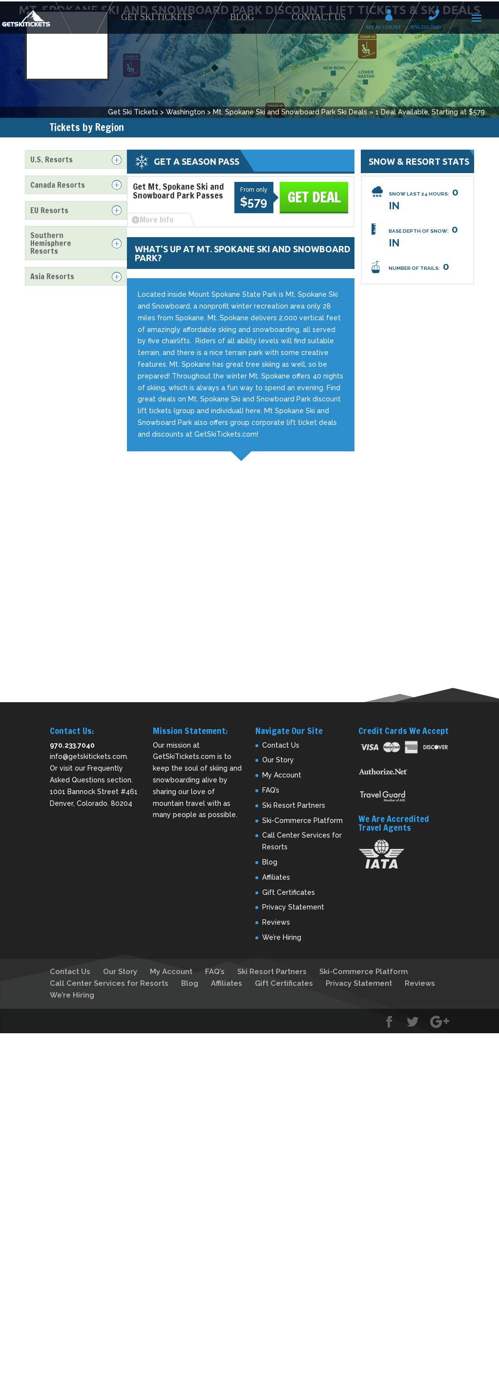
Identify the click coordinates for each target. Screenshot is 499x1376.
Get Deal (314, 197)
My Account (392, 16)
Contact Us (318, 17)
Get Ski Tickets (156, 17)
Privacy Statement (293, 907)
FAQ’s (270, 790)
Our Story (278, 760)
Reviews (276, 922)
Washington (185, 112)
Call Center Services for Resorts (109, 983)
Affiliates (276, 877)
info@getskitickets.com (88, 756)
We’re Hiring (281, 937)
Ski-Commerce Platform (302, 820)
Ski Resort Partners (293, 805)
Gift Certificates (288, 892)
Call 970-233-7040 (437, 16)
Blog (242, 17)
